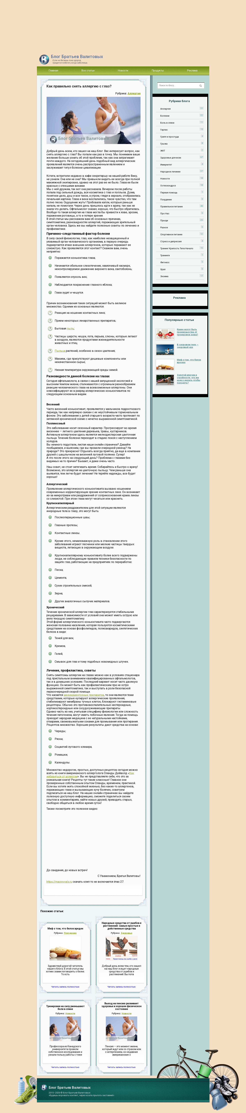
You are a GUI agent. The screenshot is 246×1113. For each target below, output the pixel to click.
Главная (53, 70)
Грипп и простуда (169, 136)
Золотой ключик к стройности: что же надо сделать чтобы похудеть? (188, 379)
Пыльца (60, 351)
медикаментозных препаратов (84, 695)
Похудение (70, 933)
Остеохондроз (168, 185)
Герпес (164, 129)
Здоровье (126, 933)
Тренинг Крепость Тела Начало (176, 248)
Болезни (164, 115)
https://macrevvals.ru (59, 881)
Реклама (192, 70)
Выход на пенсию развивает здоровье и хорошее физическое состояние (121, 1006)
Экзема (164, 276)
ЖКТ (162, 150)
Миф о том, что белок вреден (65, 928)
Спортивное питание (171, 234)
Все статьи (88, 70)
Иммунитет (166, 164)
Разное (164, 227)
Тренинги (165, 255)
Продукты (158, 70)
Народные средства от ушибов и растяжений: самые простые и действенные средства (121, 926)
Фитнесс (164, 262)
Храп (163, 269)
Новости (123, 70)
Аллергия (134, 93)
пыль (70, 328)
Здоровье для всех (170, 157)
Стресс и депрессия (171, 241)
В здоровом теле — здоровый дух (187, 345)
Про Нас (164, 213)
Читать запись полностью (65, 986)
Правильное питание (171, 206)
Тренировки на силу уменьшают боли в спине (65, 1007)
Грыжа (163, 143)
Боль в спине (167, 122)
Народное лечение (170, 171)
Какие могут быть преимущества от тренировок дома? (187, 332)
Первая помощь (168, 192)
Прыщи (164, 220)
